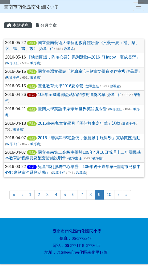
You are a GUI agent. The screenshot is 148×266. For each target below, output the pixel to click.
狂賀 (32, 95)
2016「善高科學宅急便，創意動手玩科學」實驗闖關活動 (89, 138)
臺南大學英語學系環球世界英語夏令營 (72, 109)
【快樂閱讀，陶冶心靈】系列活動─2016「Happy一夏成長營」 (83, 57)
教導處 (69, 49)
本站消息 (18, 25)
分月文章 (46, 25)
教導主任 (46, 49)
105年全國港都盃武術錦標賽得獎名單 (72, 94)
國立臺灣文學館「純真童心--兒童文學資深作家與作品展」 (90, 71)
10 (109, 194)
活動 (32, 43)
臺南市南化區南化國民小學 (31, 6)
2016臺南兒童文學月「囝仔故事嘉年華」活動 (79, 123)
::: (5, 14)
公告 (32, 167)
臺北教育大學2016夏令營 (61, 86)
